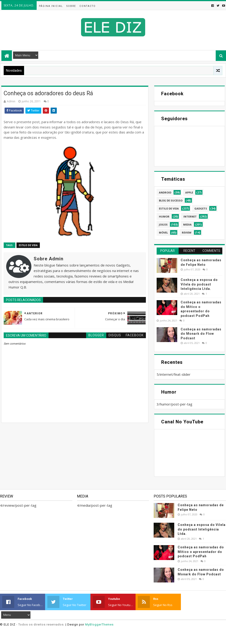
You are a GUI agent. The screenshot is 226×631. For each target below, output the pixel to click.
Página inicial (51, 6)
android (165, 192)
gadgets (200, 208)
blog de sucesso (170, 200)
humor (164, 216)
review (186, 232)
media (187, 224)
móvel (163, 232)
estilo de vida (28, 245)
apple (189, 192)
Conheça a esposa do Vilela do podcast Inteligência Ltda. (199, 284)
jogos (163, 224)
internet (190, 216)
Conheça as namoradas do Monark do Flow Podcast (201, 333)
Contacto (87, 6)
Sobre (71, 6)
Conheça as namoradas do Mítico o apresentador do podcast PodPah (201, 551)
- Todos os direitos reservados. (40, 624)
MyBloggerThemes (99, 624)
